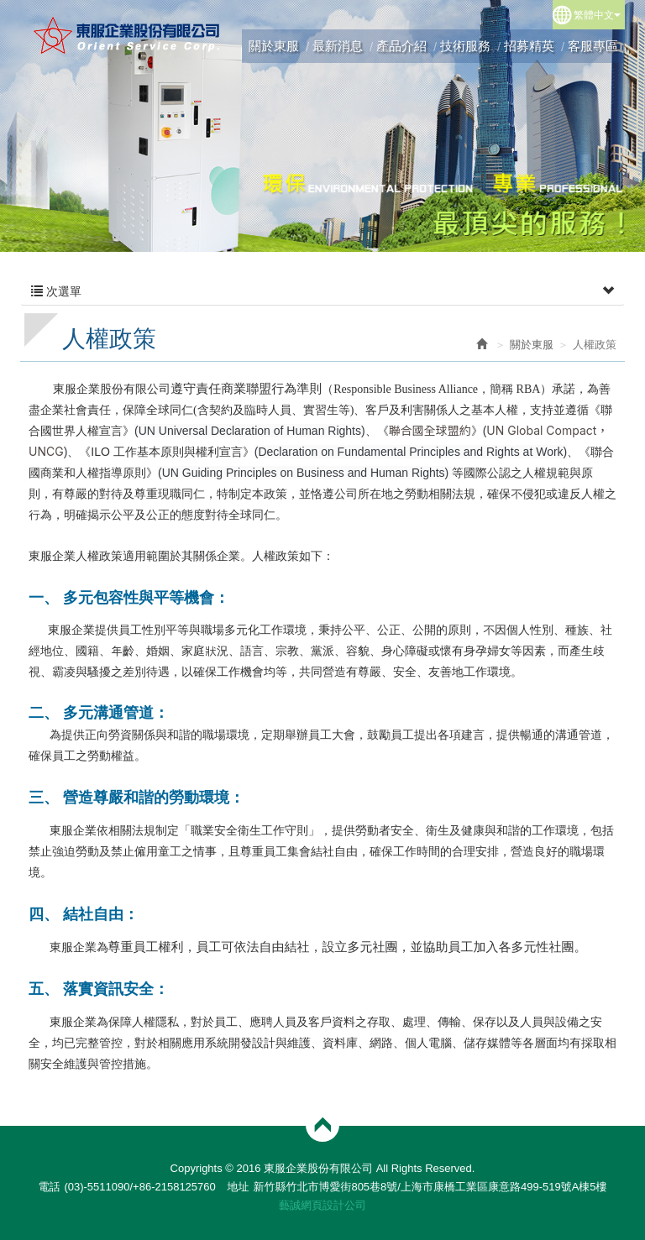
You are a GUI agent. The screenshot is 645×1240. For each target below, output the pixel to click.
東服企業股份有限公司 (127, 35)
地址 (238, 1186)
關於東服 (531, 344)
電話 (49, 1186)
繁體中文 (597, 15)
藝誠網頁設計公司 (322, 1205)
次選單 (322, 291)
